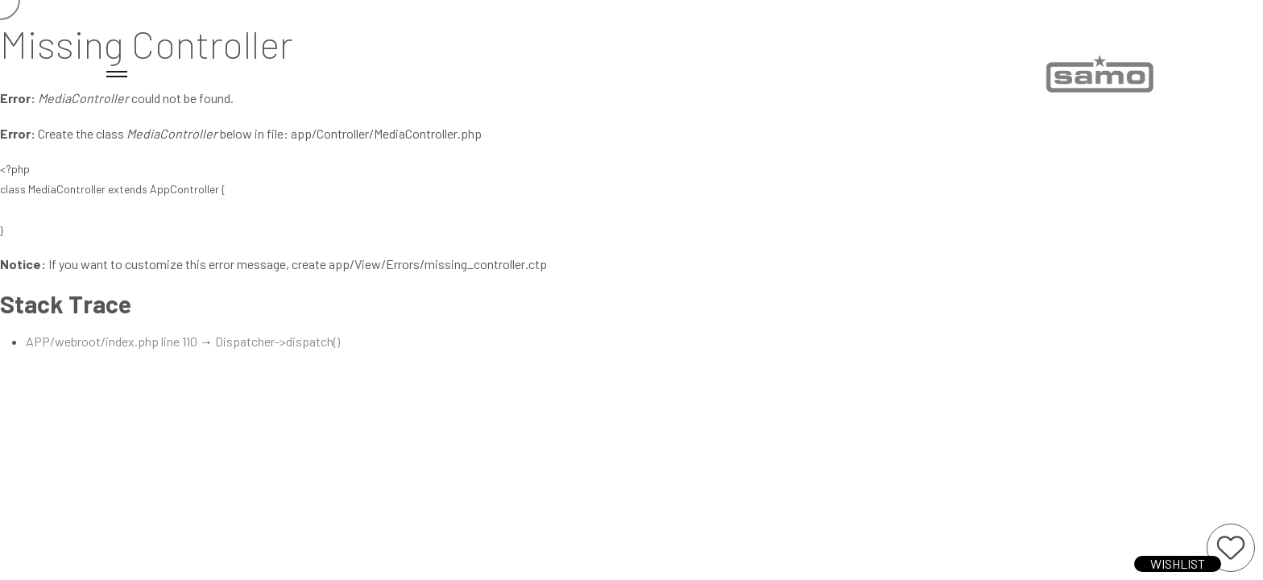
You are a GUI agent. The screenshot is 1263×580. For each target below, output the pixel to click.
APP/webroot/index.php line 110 (111, 341)
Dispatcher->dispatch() (277, 341)
